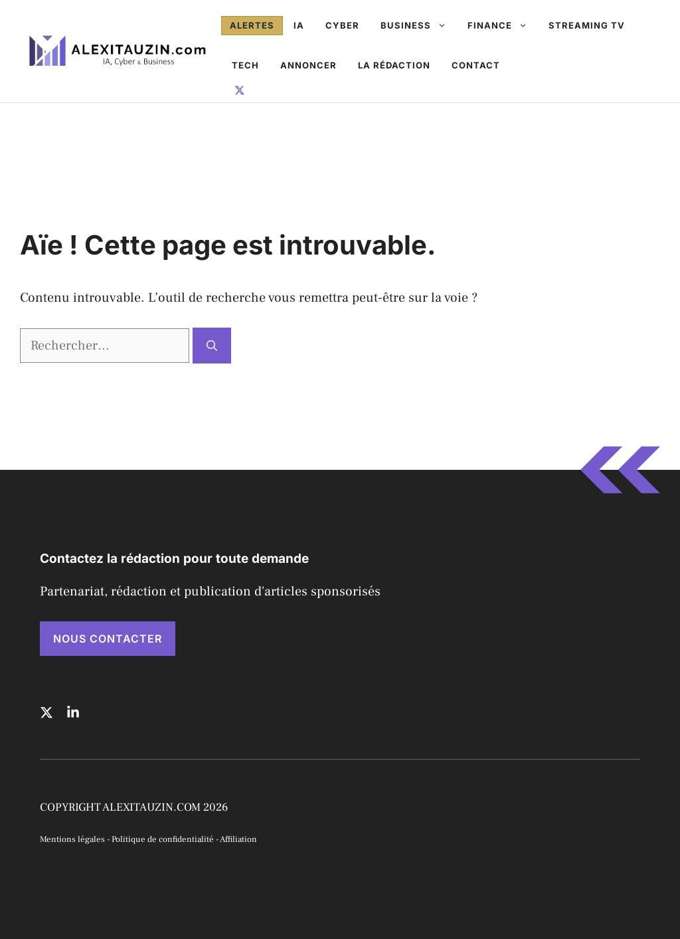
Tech (245, 65)
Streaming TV (587, 25)
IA (299, 25)
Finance (503, 25)
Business (419, 25)
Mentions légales (72, 839)
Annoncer (308, 65)
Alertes (252, 25)
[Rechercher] (212, 346)
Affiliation (238, 839)
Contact (476, 65)
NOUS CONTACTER (107, 638)
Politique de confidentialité (163, 839)
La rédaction (394, 65)
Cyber (342, 25)
